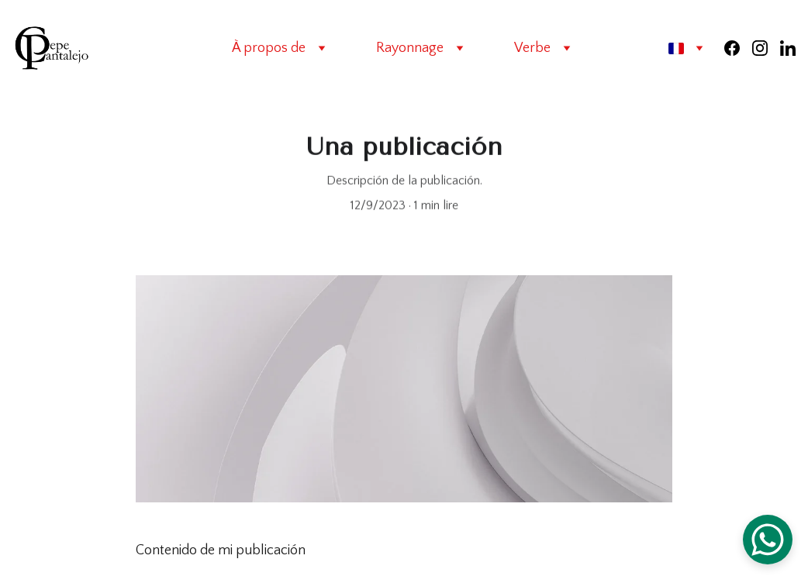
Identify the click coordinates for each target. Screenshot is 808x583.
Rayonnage (410, 48)
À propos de (269, 48)
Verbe (532, 48)
